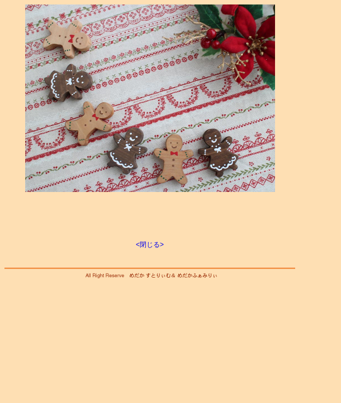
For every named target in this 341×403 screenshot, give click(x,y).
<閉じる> (150, 245)
